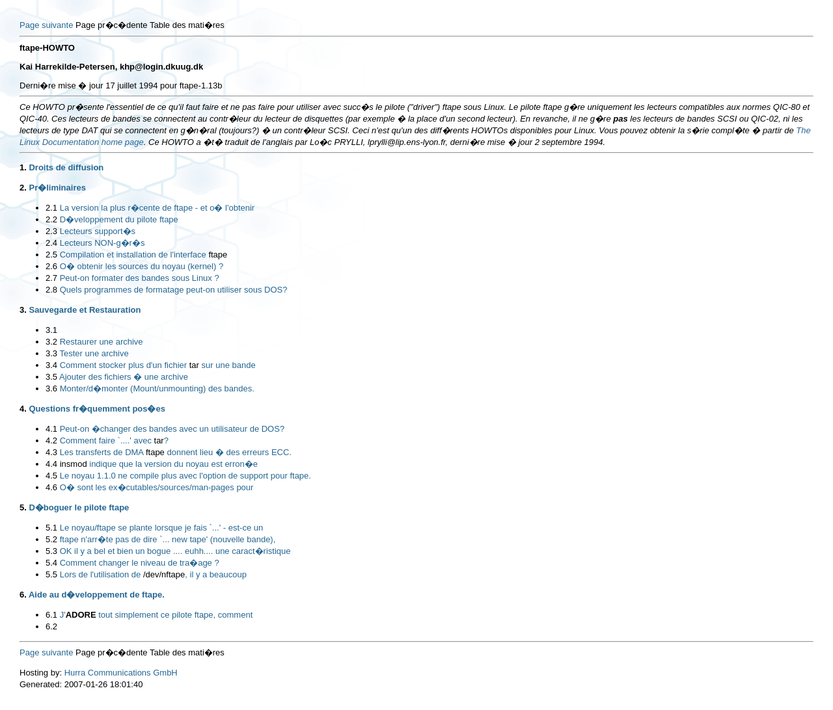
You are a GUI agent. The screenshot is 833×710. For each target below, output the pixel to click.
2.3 (51, 231)
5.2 (51, 539)
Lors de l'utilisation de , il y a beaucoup (153, 574)
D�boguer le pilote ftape (79, 507)
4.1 (51, 429)
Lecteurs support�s (97, 231)
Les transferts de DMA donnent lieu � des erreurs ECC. (176, 452)
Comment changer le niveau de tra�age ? (139, 563)
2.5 (51, 254)
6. (23, 594)
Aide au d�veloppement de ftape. (97, 594)
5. (23, 507)
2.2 (51, 219)
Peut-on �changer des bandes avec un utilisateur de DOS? (172, 429)
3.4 (51, 365)
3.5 (51, 377)
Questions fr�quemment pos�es (97, 409)
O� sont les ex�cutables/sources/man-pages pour (157, 487)
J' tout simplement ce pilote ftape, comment (156, 615)
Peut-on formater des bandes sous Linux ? (139, 278)
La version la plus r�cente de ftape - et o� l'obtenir (157, 208)
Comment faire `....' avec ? (114, 440)
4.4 (51, 464)
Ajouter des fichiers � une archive (123, 377)
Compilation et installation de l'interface (144, 254)
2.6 (51, 266)
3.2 (51, 342)
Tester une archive (93, 353)
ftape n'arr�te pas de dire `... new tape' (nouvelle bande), (168, 539)
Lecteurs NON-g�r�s (102, 243)
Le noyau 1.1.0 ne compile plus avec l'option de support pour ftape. (185, 475)
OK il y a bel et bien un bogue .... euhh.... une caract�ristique (175, 551)
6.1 (51, 615)
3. (23, 310)
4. (23, 409)
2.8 (51, 290)
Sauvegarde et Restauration (85, 310)
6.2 (51, 626)
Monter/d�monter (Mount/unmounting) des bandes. (157, 388)
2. (23, 187)
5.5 (51, 574)
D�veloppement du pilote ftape (119, 219)
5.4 (51, 563)
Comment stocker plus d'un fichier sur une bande (158, 365)
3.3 (51, 353)
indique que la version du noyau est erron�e (159, 464)
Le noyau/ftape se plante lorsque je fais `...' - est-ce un (162, 527)
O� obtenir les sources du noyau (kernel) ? (141, 266)
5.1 (51, 527)
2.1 (51, 208)
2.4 (51, 243)
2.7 (51, 278)
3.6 (51, 388)
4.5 (51, 475)
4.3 (51, 452)
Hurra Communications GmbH (121, 672)
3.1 (51, 330)
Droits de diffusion (66, 167)
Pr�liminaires (57, 187)
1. (23, 167)
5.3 (51, 551)
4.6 (51, 487)
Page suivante (46, 25)
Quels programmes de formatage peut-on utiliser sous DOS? (174, 290)
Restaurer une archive (101, 342)
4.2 (51, 440)
